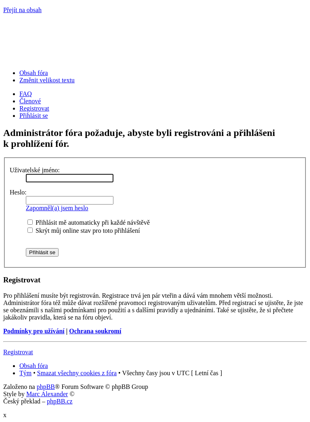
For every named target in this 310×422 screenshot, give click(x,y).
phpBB (46, 386)
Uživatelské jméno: (35, 170)
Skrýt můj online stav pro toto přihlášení (83, 230)
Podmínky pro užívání (34, 331)
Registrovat (34, 108)
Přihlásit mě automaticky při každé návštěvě (88, 222)
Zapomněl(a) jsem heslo (57, 208)
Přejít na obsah (22, 9)
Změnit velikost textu (47, 80)
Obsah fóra (33, 72)
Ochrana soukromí (95, 331)
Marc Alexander (47, 394)
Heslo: (18, 192)
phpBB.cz (60, 401)
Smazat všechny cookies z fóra (77, 373)
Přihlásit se (33, 115)
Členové (30, 101)
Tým (25, 373)
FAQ (25, 93)
